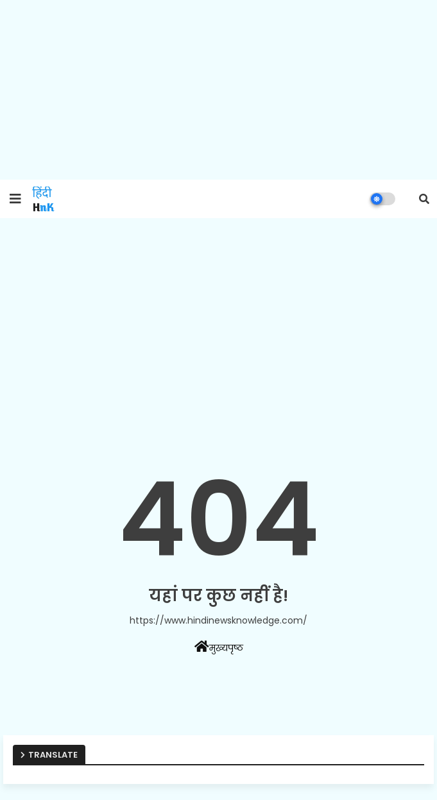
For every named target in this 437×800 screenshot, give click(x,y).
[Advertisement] (218, 90)
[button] (424, 199)
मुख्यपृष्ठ (218, 647)
